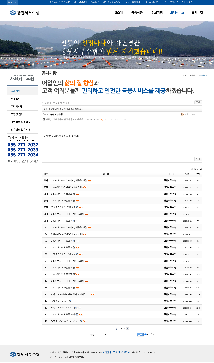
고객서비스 (177, 12)
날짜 (187, 174)
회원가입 (174, 2)
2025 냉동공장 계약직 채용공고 (66, 261)
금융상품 (137, 12)
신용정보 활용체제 (131, 2)
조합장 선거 (17, 114)
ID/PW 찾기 (186, 2)
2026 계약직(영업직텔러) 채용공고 (67, 227)
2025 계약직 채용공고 (61, 247)
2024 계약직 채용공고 (61, 288)
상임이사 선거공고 (59, 301)
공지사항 (15, 91)
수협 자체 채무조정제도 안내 (62, 2)
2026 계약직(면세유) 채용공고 (65, 234)
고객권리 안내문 (150, 2)
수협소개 (117, 12)
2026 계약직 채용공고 (61, 241)
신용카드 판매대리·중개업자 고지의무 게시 (71, 294)
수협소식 (15, 99)
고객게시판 (95, 2)
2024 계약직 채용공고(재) (63, 314)
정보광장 (157, 12)
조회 (198, 174)
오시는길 (197, 12)
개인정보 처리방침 (111, 2)
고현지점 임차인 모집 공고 (63, 254)
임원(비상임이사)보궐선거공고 (65, 321)
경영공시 (83, 2)
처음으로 (12, 2)
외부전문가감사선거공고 (62, 308)
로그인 (164, 2)
